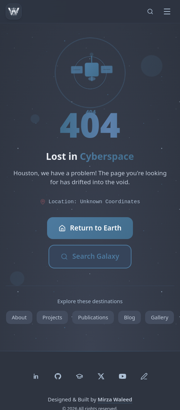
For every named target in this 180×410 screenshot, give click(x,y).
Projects (52, 317)
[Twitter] (101, 376)
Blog (129, 317)
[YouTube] (122, 376)
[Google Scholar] (79, 376)
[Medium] (144, 376)
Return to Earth (90, 228)
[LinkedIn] (36, 376)
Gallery (159, 317)
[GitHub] (58, 376)
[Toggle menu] (167, 11)
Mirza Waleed (115, 399)
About (19, 317)
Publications (93, 317)
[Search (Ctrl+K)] (150, 11)
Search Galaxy (90, 256)
